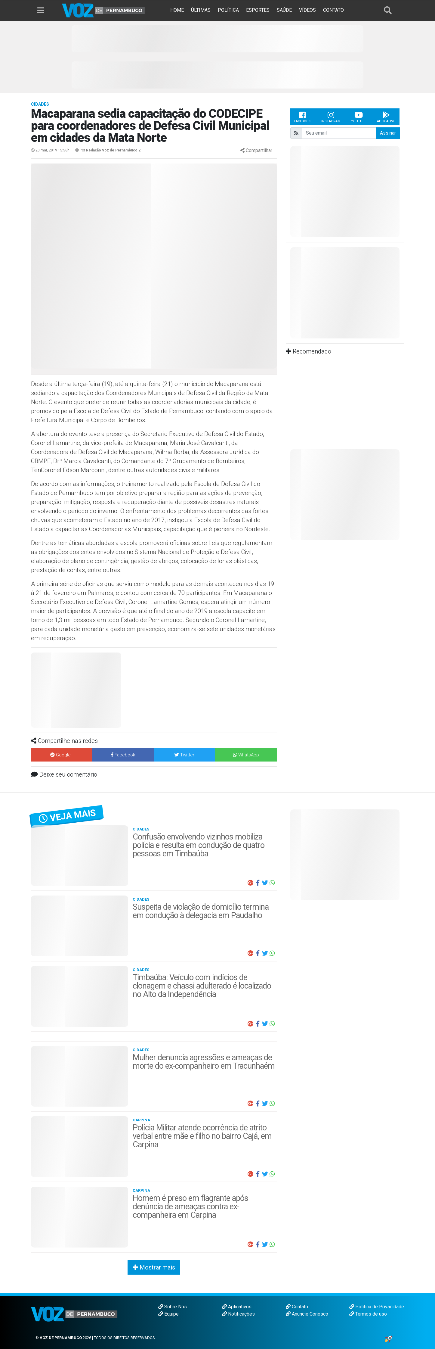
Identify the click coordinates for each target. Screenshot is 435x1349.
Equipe (168, 1314)
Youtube (358, 117)
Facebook (302, 117)
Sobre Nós (172, 1307)
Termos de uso (368, 1314)
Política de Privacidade (376, 1307)
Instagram (331, 117)
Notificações (238, 1314)
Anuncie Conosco (307, 1314)
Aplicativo (386, 117)
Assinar (388, 133)
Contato (297, 1307)
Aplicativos (236, 1307)
